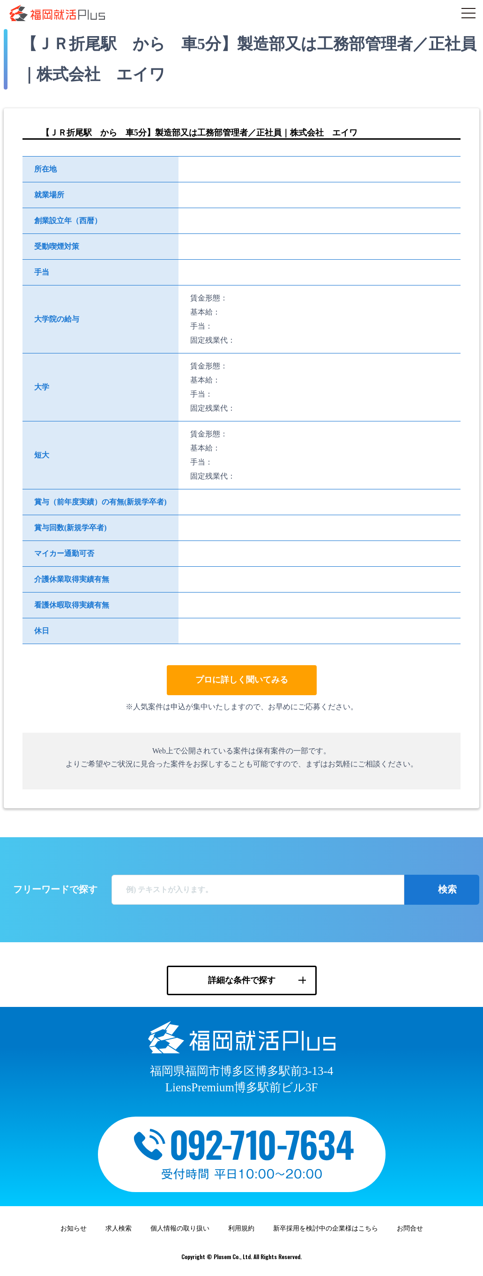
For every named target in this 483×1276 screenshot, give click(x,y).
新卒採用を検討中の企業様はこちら (325, 1228)
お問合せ (410, 1228)
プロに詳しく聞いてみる (241, 679)
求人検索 (118, 1228)
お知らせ (73, 1228)
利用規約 (241, 1228)
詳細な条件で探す (241, 980)
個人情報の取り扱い (179, 1228)
